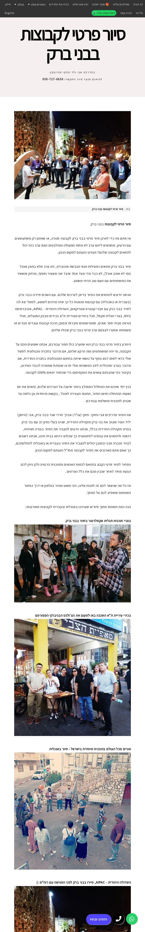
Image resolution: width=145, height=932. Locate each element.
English (9, 13)
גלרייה (139, 13)
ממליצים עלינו (121, 4)
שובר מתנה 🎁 (100, 4)
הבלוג (19, 4)
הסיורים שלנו (36, 4)
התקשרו (59, 79)
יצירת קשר (126, 13)
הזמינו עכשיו (98, 919)
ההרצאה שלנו (80, 4)
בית (128, 209)
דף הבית (138, 4)
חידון (8, 4)
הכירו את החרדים (59, 4)
